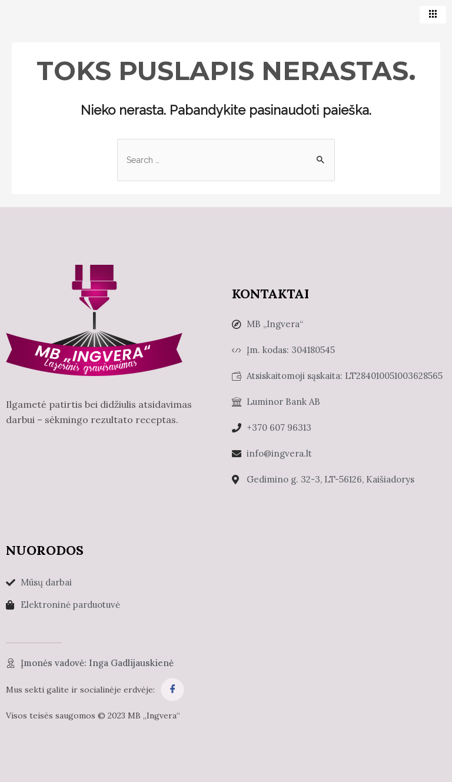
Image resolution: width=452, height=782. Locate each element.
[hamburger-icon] (433, 15)
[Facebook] (172, 689)
